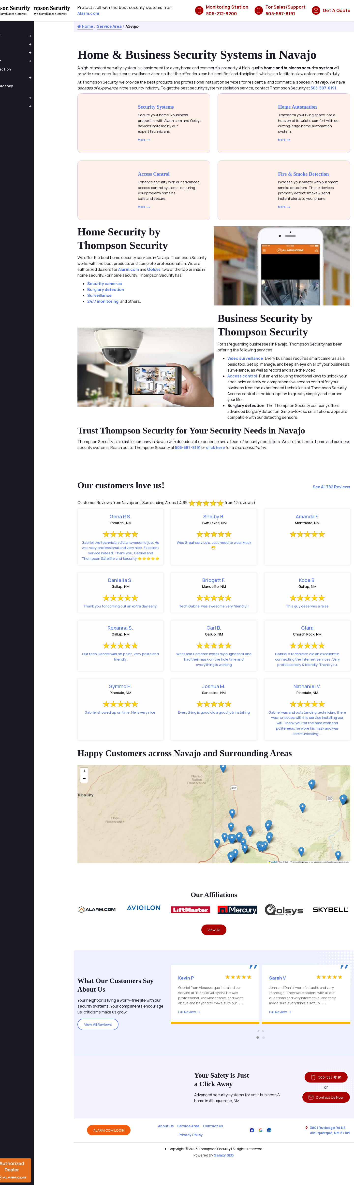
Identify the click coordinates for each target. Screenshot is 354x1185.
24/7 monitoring (102, 301)
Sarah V (277, 1000)
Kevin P (186, 1000)
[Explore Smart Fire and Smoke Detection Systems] (244, 190)
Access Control (157, 173)
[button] (232, 860)
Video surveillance (245, 358)
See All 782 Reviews (331, 487)
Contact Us (213, 1149)
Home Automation (301, 106)
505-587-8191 (323, 88)
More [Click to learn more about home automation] (282, 141)
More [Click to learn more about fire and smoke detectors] (282, 208)
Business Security (25, 35)
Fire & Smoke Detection (308, 173)
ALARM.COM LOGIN (108, 1154)
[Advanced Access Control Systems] (104, 190)
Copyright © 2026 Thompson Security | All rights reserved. (215, 1172)
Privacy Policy (190, 1158)
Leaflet (273, 882)
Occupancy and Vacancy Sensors (31, 88)
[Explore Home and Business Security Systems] (104, 123)
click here (215, 447)
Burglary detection (105, 289)
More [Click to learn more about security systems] (142, 141)
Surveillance (99, 295)
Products (18, 97)
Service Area (109, 26)
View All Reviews (100, 1046)
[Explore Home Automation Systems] (244, 123)
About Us (166, 1149)
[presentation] (258, 1053)
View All (214, 951)
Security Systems (159, 106)
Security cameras (104, 283)
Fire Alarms (19, 77)
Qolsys (154, 269)
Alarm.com (88, 13)
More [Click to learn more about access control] (142, 208)
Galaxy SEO (224, 1178)
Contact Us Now (323, 1121)
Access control (242, 376)
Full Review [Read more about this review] (187, 1033)
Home (85, 26)
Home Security (23, 52)
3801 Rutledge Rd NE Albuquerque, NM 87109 (330, 1154)
